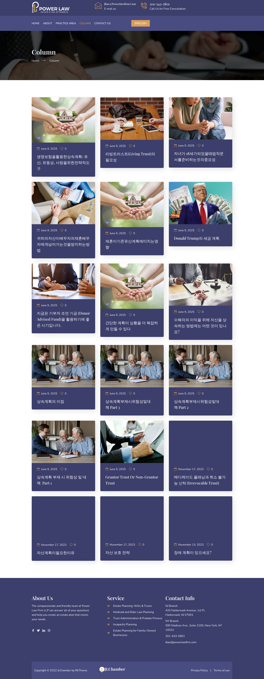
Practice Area (66, 23)
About (47, 23)
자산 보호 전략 (117, 552)
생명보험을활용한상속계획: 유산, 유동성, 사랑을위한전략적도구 (63, 162)
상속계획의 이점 (50, 401)
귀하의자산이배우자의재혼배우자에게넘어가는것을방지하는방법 (63, 244)
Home (35, 23)
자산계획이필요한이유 (56, 552)
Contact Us (102, 23)
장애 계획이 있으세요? (193, 552)
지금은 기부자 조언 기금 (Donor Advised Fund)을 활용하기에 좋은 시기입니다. (63, 319)
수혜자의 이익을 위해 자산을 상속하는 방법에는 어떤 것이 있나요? (200, 325)
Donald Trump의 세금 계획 (196, 238)
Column (85, 23)
